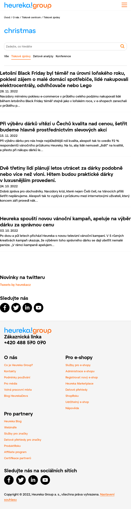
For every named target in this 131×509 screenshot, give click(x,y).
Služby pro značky (16, 433)
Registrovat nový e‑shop (82, 377)
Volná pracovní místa (18, 389)
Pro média (10, 383)
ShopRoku (72, 395)
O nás (16, 17)
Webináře (10, 427)
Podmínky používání (17, 377)
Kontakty (10, 371)
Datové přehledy (77, 389)
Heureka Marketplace (79, 383)
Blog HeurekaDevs (16, 395)
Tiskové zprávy (21, 56)
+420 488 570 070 (25, 342)
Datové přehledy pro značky (22, 439)
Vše (6, 56)
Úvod (7, 17)
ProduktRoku (12, 445)
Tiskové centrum (31, 17)
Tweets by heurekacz (15, 285)
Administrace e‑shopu (80, 371)
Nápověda (72, 408)
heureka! (28, 4)
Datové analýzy (43, 56)
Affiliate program (15, 452)
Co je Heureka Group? (18, 365)
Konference (63, 56)
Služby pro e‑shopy (78, 365)
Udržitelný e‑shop (77, 401)
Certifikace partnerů (17, 458)
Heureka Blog (12, 421)
